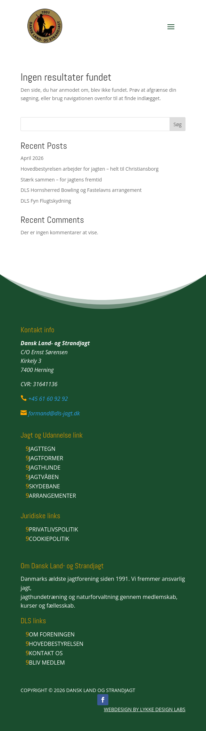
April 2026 (31, 158)
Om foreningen (52, 634)
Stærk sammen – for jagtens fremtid (61, 179)
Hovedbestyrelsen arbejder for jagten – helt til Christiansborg (89, 168)
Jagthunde (44, 467)
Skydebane (44, 486)
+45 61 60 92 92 (48, 399)
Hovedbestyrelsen (56, 644)
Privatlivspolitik (53, 529)
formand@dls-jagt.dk (54, 413)
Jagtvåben (44, 477)
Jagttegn (42, 449)
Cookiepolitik (49, 539)
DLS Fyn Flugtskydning (45, 200)
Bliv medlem (47, 662)
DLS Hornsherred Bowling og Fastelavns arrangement (81, 190)
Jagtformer (46, 458)
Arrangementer (52, 495)
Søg (177, 124)
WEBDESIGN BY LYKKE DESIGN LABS (145, 709)
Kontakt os (46, 653)
